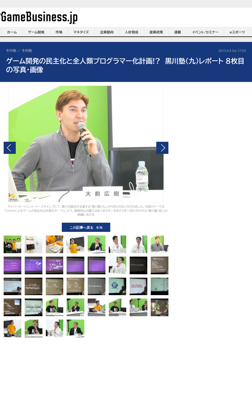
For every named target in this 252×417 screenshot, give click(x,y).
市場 (58, 32)
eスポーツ (237, 32)
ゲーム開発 (36, 32)
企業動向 (107, 32)
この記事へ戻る (86, 227)
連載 (177, 32)
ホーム (12, 32)
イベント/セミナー (205, 32)
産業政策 (156, 32)
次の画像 (162, 148)
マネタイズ (81, 32)
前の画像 (10, 148)
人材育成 (131, 32)
